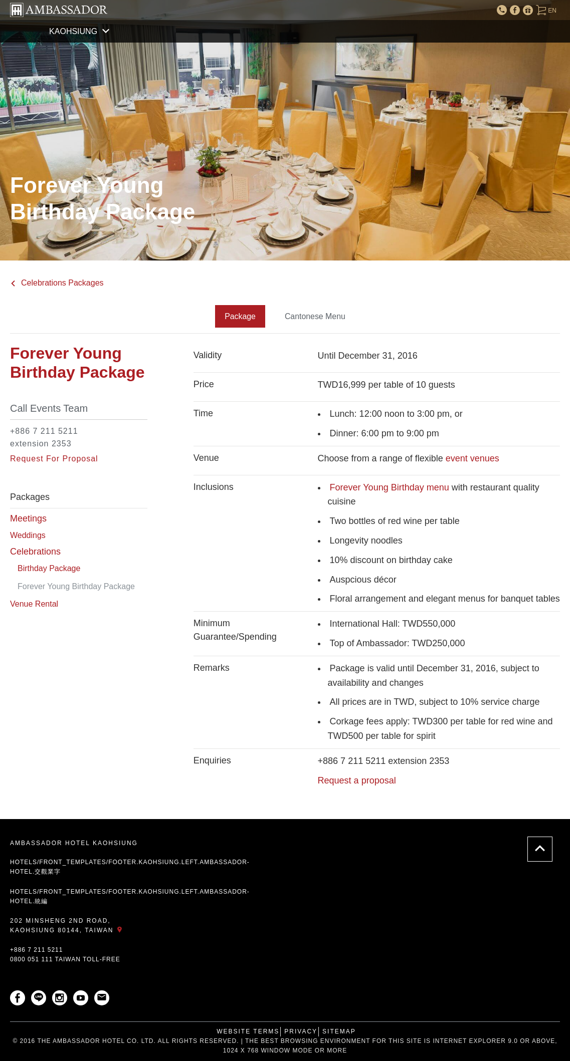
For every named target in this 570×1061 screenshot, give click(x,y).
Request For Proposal (54, 458)
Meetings (28, 518)
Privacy (300, 1030)
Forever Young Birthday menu (391, 487)
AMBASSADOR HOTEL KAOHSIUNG (74, 843)
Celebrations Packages (57, 283)
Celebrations (35, 552)
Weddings (28, 534)
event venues (471, 458)
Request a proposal (357, 780)
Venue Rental (34, 604)
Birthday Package (49, 568)
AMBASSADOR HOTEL (58, 10)
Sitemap (339, 1030)
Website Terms (248, 1030)
